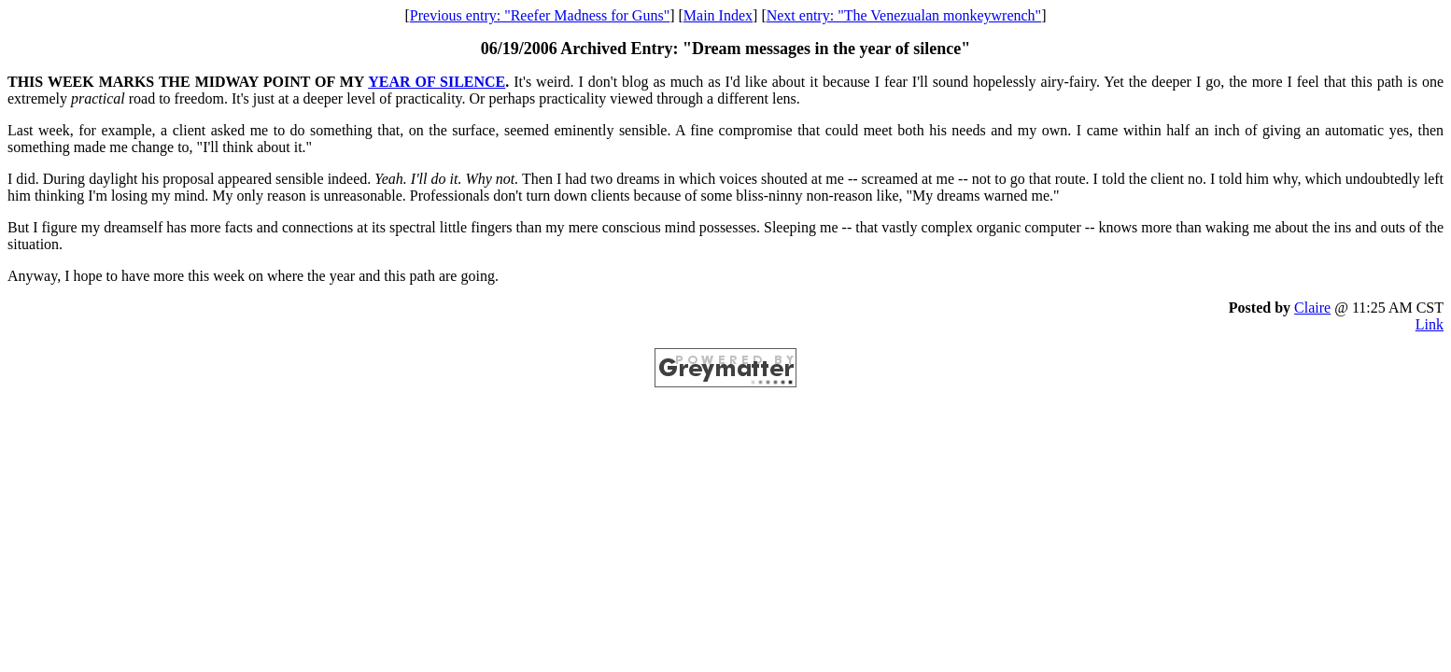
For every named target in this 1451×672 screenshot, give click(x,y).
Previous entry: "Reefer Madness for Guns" (539, 15)
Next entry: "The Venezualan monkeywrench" (904, 15)
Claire (1312, 307)
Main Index (718, 15)
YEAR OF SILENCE (436, 82)
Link (1430, 324)
